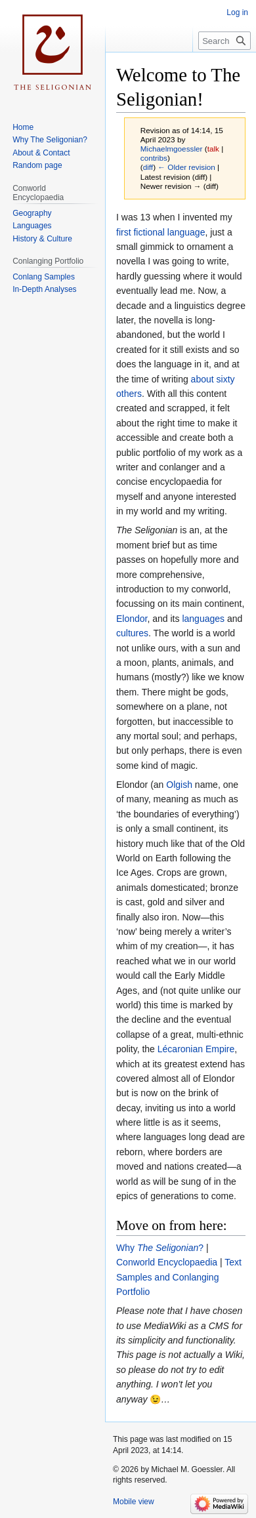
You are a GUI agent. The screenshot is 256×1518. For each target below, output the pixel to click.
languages (203, 618)
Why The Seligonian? (49, 139)
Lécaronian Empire (196, 1049)
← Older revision (186, 167)
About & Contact (41, 152)
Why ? (159, 1247)
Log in (237, 12)
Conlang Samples (43, 276)
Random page (37, 165)
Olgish (179, 784)
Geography (31, 213)
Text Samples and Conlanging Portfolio (179, 1277)
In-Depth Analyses (44, 289)
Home (22, 127)
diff (148, 167)
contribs (153, 158)
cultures (132, 633)
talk (213, 148)
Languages (31, 225)
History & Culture (42, 238)
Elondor (131, 618)
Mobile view (133, 1501)
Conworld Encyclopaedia (166, 1262)
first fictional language (160, 232)
